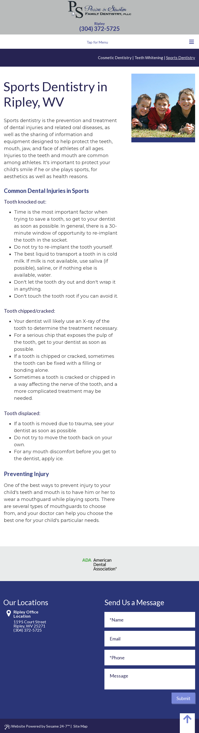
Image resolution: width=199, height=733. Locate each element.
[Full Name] (149, 619)
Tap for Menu (140, 42)
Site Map (80, 726)
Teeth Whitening (148, 57)
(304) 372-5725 (99, 28)
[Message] (149, 679)
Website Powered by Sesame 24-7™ (37, 726)
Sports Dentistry (180, 57)
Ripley (99, 23)
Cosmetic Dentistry (115, 57)
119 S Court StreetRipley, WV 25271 (29, 624)
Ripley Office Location (25, 614)
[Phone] (149, 657)
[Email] (149, 638)
